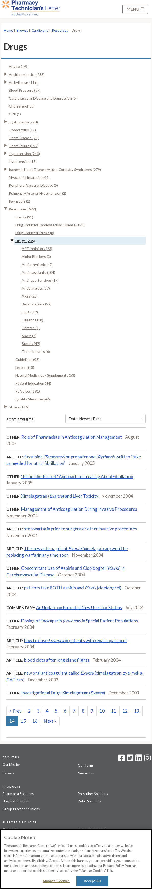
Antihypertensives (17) (40, 280)
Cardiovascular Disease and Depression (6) (43, 98)
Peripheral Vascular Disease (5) (33, 185)
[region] (76, 859)
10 (102, 711)
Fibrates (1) (31, 328)
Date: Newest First (106, 418)
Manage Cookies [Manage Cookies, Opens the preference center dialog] (56, 881)
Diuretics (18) (32, 320)
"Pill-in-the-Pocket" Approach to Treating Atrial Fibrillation (77, 476)
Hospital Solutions (16, 801)
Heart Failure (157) (23, 146)
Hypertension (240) (24, 153)
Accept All (92, 881)
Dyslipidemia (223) (23, 122)
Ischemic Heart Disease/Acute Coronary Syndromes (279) (55, 169)
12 (125, 711)
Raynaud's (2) (19, 201)
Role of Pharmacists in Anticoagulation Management (71, 437)
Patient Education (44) (33, 383)
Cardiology (40, 30)
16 (35, 721)
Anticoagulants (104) (38, 272)
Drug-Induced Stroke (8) (34, 233)
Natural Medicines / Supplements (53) (45, 375)
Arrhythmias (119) (23, 82)
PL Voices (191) (27, 391)
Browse (22, 30)
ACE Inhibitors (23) (37, 248)
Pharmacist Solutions (18, 794)
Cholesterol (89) (22, 106)
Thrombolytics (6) (36, 351)
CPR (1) (15, 114)
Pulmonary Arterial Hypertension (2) (37, 193)
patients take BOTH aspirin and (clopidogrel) (72, 587)
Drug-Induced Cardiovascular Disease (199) (50, 225)
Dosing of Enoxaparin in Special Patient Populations (79, 620)
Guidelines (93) (27, 359)
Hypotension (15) (23, 161)
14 (12, 721)
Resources (60, 30)
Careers (8, 773)
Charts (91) (24, 217)
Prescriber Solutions (93, 794)
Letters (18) (24, 367)
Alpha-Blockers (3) (36, 256)
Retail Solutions (89, 801)
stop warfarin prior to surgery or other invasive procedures (80, 528)
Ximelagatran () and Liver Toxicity (59, 496)
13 (136, 711)
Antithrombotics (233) (26, 74)
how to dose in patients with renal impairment (75, 640)
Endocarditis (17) (22, 130)
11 (113, 711)
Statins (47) (31, 343)
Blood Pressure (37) (24, 90)
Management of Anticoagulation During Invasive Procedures (79, 509)
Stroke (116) (19, 407)
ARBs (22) (30, 296)
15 (23, 721)
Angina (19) (18, 66)
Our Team (85, 765)
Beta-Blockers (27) (36, 304)
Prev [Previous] (16, 711)
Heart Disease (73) (24, 138)
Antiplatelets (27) (36, 288)
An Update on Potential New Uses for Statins (79, 607)
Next (50, 721)
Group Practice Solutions (21, 809)
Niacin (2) (29, 336)
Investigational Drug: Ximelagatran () (63, 692)
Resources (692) (22, 209)
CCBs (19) (30, 312)
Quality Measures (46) (33, 399)
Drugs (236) (25, 241)
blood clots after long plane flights (56, 660)
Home (8, 30)
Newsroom (86, 773)
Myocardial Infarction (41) (29, 177)
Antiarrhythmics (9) (37, 264)
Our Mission (12, 765)
